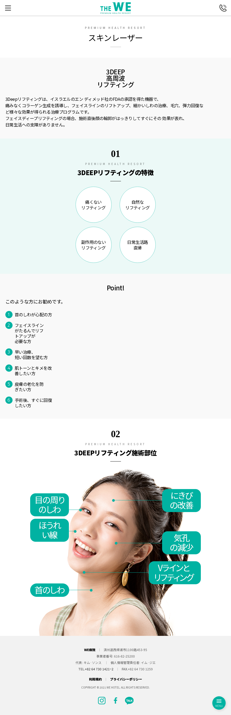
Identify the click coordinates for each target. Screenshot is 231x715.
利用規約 (95, 679)
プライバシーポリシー (126, 679)
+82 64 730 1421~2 (99, 669)
